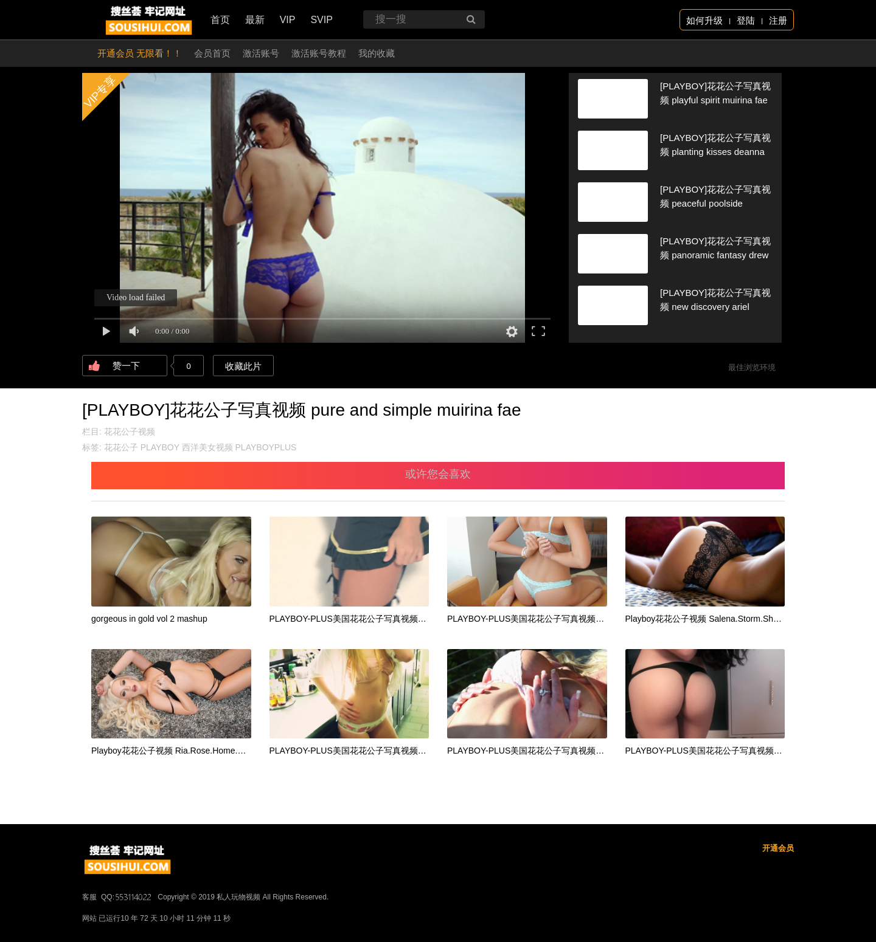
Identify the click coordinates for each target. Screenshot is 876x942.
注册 (778, 20)
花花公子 (121, 447)
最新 (255, 20)
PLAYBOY (160, 447)
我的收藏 (376, 53)
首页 (220, 20)
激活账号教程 (318, 53)
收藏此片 (243, 366)
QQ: (127, 897)
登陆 (746, 20)
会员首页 (212, 53)
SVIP (321, 20)
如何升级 (704, 20)
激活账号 (261, 53)
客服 (89, 897)
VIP (288, 20)
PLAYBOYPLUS (266, 447)
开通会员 (778, 848)
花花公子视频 (129, 431)
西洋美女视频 (207, 447)
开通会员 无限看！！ (139, 53)
